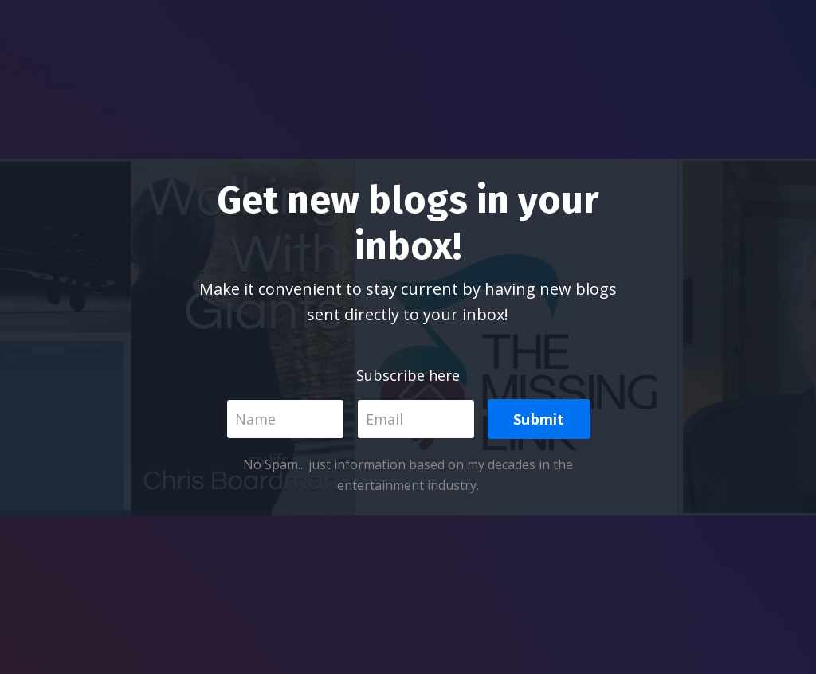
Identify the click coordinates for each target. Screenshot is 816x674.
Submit (539, 419)
